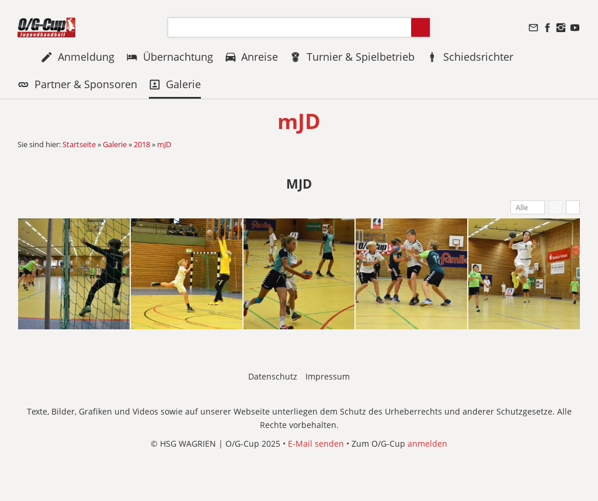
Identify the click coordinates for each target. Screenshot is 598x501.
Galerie (115, 144)
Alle (522, 207)
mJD (164, 144)
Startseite (79, 144)
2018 (142, 144)
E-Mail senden (316, 443)
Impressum (327, 376)
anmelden (427, 443)
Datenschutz (272, 376)
